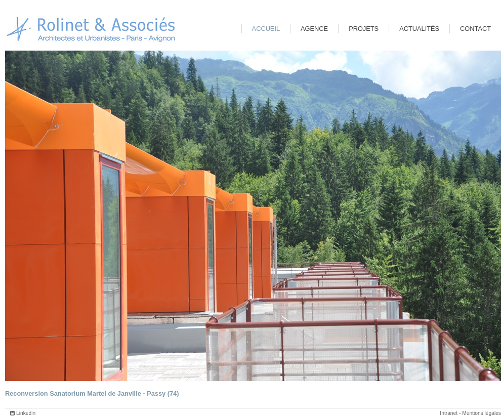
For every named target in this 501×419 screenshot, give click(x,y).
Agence (314, 28)
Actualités (419, 28)
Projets (364, 28)
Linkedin (25, 413)
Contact (475, 28)
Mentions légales (481, 413)
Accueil (266, 28)
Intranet (448, 413)
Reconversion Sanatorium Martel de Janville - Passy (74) (92, 393)
